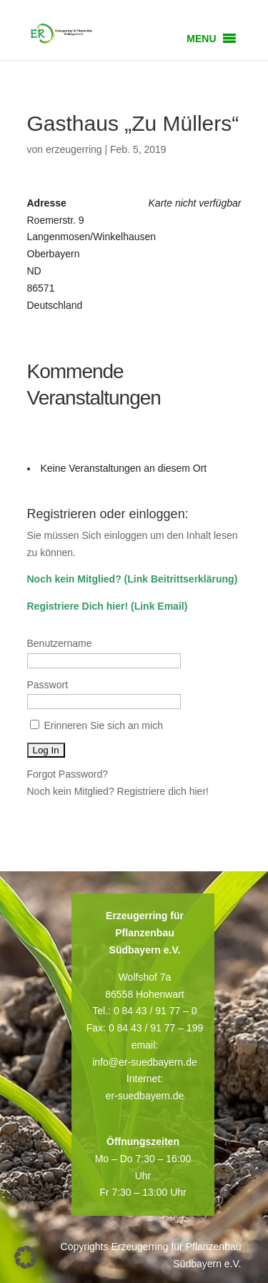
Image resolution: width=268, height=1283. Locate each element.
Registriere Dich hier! (78, 606)
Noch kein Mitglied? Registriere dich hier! (118, 791)
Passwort (48, 684)
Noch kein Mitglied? (74, 579)
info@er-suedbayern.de (144, 1062)
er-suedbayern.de (145, 1095)
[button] (201, 38)
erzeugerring (74, 149)
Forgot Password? (68, 774)
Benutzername (59, 643)
